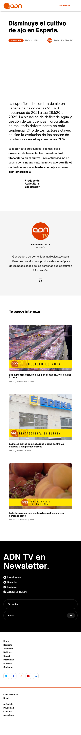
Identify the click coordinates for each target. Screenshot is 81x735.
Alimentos (16, 40)
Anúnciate (8, 704)
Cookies (7, 712)
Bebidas (7, 652)
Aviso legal (8, 715)
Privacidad (8, 708)
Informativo (8, 660)
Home (6, 641)
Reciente (7, 645)
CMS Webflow (10, 694)
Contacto (7, 667)
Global (6, 656)
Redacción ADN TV (40, 244)
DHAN (6, 698)
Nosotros (7, 663)
